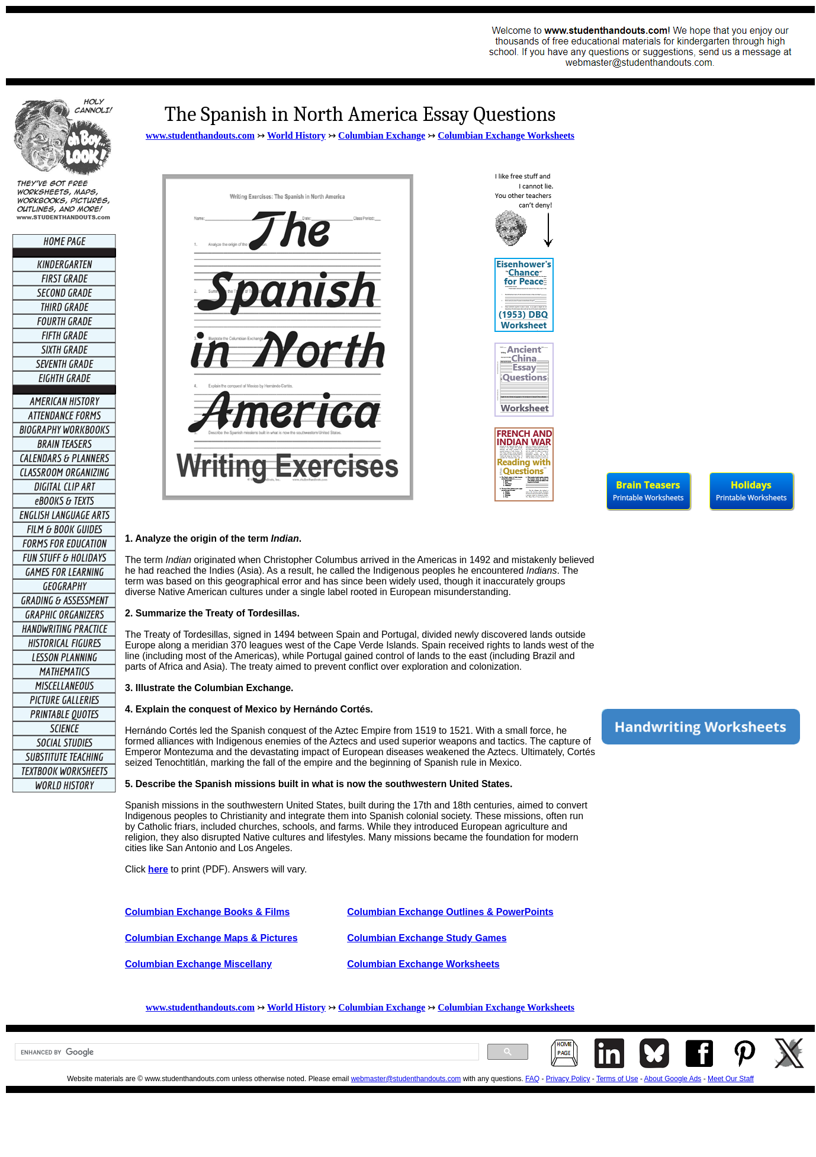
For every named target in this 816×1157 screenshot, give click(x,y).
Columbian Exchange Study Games (426, 938)
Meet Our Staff (731, 1079)
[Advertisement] (228, 45)
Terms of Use (617, 1079)
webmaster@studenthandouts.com (406, 1079)
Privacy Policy (568, 1079)
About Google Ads (673, 1079)
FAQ (532, 1079)
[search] (246, 1052)
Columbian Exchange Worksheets (506, 135)
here (158, 869)
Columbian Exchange (381, 135)
